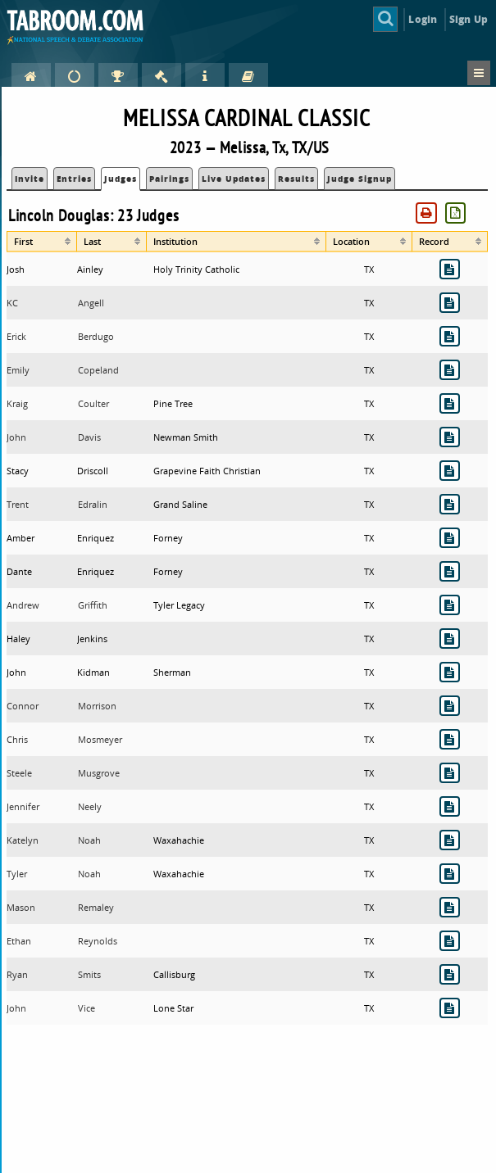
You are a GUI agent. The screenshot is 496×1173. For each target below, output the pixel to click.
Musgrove (99, 773)
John (16, 437)
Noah (89, 840)
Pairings (169, 178)
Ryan (17, 974)
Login (422, 19)
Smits (89, 974)
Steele (19, 773)
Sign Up (468, 19)
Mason (21, 907)
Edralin (92, 504)
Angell (91, 303)
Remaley (96, 907)
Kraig (17, 403)
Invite (29, 178)
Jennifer (23, 806)
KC (12, 303)
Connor (23, 706)
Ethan (19, 941)
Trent (18, 504)
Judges (120, 178)
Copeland (98, 370)
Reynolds (97, 941)
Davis (89, 437)
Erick (16, 336)
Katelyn (23, 840)
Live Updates (234, 178)
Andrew (23, 605)
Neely (90, 806)
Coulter (93, 403)
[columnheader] (42, 241)
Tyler (17, 873)
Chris (17, 739)
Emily (18, 370)
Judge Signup (359, 178)
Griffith (92, 605)
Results (296, 178)
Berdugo (96, 336)
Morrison (97, 706)
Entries (74, 178)
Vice (86, 1008)
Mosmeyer (100, 739)
